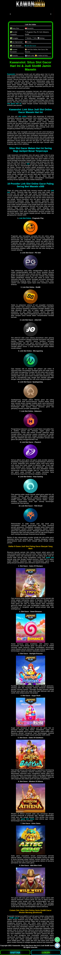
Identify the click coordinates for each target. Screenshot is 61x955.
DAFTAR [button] (15, 952)
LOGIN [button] (46, 952)
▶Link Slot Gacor (30, 45)
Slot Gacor (29, 945)
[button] (10, 14)
